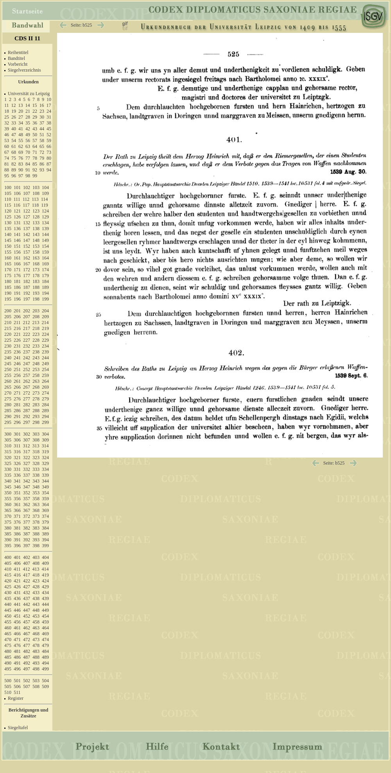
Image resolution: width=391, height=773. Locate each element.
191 (17, 293)
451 (17, 616)
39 (6, 129)
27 (20, 117)
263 (35, 381)
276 (17, 399)
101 (17, 187)
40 (13, 129)
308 (35, 440)
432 (26, 592)
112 (26, 199)
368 (35, 510)
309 (45, 440)
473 (35, 639)
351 (17, 493)
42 (27, 129)
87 (49, 164)
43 (34, 129)
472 (26, 639)
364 (45, 504)
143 (35, 234)
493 (35, 663)
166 (17, 264)
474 (45, 639)
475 (7, 645)
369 (45, 510)
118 (35, 205)
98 (27, 175)
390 (7, 539)
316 (17, 451)
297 (26, 422)
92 (34, 170)
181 (17, 281)
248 (35, 363)
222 (26, 334)
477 (26, 645)
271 (17, 393)
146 (17, 240)
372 (26, 516)
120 (7, 211)
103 (35, 187)
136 (17, 228)
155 (7, 252)
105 (7, 193)
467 (26, 633)
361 (17, 504)
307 (26, 440)
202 (26, 311)
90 (20, 170)
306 (17, 440)
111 (17, 199)
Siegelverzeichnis (24, 70)
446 (17, 610)
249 (45, 363)
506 (17, 686)
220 (7, 334)
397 (26, 545)
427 (26, 586)
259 (45, 375)
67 (6, 152)
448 (35, 610)
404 (45, 557)
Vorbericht (17, 64)
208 (35, 316)
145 (7, 240)
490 (7, 663)
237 (26, 352)
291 (17, 416)
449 (45, 610)
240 (7, 357)
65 (41, 146)
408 (35, 563)
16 (41, 105)
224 (45, 334)
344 (45, 481)
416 (17, 575)
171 (17, 269)
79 (41, 158)
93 (41, 170)
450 (7, 616)
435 (7, 598)
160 (7, 258)
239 (45, 352)
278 (35, 399)
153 (35, 246)
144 (45, 234)
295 (7, 422)
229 (45, 340)
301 (17, 434)
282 (26, 404)
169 (45, 264)
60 (6, 146)
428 (35, 586)
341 (17, 481)
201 (17, 311)
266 (17, 387)
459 (45, 622)
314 (45, 446)
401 (17, 557)
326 (17, 463)
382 (26, 528)
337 (26, 475)
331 (17, 469)
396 (17, 545)
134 (45, 222)
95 (6, 175)
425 (7, 586)
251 (17, 369)
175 (7, 275)
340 (7, 481)
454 (45, 616)
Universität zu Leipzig (29, 93)
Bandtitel (16, 58)
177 (26, 275)
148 (35, 240)
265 (7, 387)
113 (35, 199)
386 (17, 534)
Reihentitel (18, 52)
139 (45, 228)
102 (26, 187)
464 (45, 628)
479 (45, 645)
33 (13, 123)
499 (45, 669)
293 (35, 416)
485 (7, 657)
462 (26, 628)
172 (26, 269)
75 (13, 158)
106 (17, 193)
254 (45, 369)
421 (17, 581)
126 (17, 217)
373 (35, 516)
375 (7, 522)
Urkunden (28, 82)
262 (26, 381)
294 (45, 416)
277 (26, 399)
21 (27, 111)
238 (35, 352)
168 (35, 264)
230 (7, 346)
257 (26, 375)
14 (27, 105)
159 (45, 252)
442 (26, 604)
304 (45, 434)
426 (17, 586)
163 (35, 258)
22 (34, 111)
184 (45, 281)
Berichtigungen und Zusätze (28, 713)
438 (35, 598)
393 (35, 539)
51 (41, 134)
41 (20, 129)
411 (17, 569)
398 (35, 545)
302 (26, 434)
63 (27, 146)
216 (17, 328)
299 (45, 422)
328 (35, 463)
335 (7, 475)
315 (7, 451)
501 (17, 680)
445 (7, 610)
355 (7, 498)
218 (35, 328)
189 (45, 287)
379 (45, 522)
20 (20, 111)
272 (26, 393)
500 (7, 680)
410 (7, 569)
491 (17, 663)
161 (17, 258)
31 (49, 117)
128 (35, 217)
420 (7, 581)
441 (17, 604)
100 (7, 187)
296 (17, 422)
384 (45, 528)
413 (35, 569)
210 (7, 322)
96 (13, 175)
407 (26, 563)
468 (35, 633)
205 (7, 316)
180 (7, 281)
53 (6, 140)
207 (26, 316)
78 (34, 158)
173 (35, 269)
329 (45, 463)
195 (7, 299)
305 (7, 440)
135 (7, 228)
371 (17, 516)
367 (26, 510)
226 (17, 340)
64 (34, 146)
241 (17, 357)
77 (27, 158)
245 (7, 363)
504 (45, 680)
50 (34, 134)
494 (45, 663)
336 (17, 475)
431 (17, 592)
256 (17, 375)
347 (26, 487)
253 (35, 369)
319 (45, 451)
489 (45, 657)
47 (13, 134)
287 (26, 410)
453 (35, 616)
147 (26, 240)
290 (7, 416)
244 (45, 357)
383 (35, 528)
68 (13, 152)
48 (20, 134)
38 (49, 123)
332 (26, 469)
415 (7, 575)
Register (15, 698)
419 (45, 575)
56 (27, 140)
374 (45, 516)
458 (35, 622)
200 (7, 311)
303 (35, 434)
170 (7, 269)
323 (35, 457)
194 (45, 293)
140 (7, 234)
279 (45, 399)
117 (26, 205)
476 (17, 645)
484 (45, 651)
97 (20, 175)
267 (26, 387)
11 (6, 105)
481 (17, 651)
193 (35, 293)
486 (17, 657)
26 (13, 117)
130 (7, 222)
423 (35, 581)
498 (35, 669)
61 (13, 146)
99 (34, 175)
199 (45, 299)
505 (7, 686)
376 (17, 522)
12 (13, 105)
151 (17, 246)
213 (35, 322)
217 (26, 328)
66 (49, 146)
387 (26, 534)
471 (17, 639)
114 (44, 199)
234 (45, 346)
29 (34, 117)
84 (27, 164)
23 (41, 111)
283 (35, 404)
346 (17, 487)
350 (7, 493)
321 (17, 457)
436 (17, 598)
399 (45, 545)
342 (26, 481)
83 (20, 164)
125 (7, 217)
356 (17, 498)
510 (7, 692)
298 (35, 422)
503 (35, 680)
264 (45, 381)
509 (45, 686)
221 (17, 334)
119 (44, 205)
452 (26, 616)
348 (35, 487)
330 (7, 469)
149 (45, 240)
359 (45, 498)
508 (35, 686)
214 (45, 322)
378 (35, 522)
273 (35, 393)
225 (7, 340)
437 (26, 598)
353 (35, 493)
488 (35, 657)
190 (7, 293)
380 (7, 528)
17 (49, 105)
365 (7, 510)
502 (26, 680)
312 (26, 446)
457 (26, 622)
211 (17, 322)
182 (26, 281)
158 (35, 252)
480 (7, 651)
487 (26, 657)
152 (26, 246)
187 (26, 287)
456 (17, 622)
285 (7, 410)
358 (35, 498)
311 (17, 446)
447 (26, 610)
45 (49, 129)
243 (35, 357)
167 (26, 264)
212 (26, 322)
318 (35, 451)
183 (35, 281)
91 (27, 170)
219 (45, 328)
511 (17, 692)
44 (41, 129)
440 (7, 604)
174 (45, 269)
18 (6, 111)
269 (45, 387)
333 (35, 469)
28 (27, 117)
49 (27, 134)
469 (45, 633)
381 (17, 528)
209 (45, 316)
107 (26, 193)
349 (45, 487)
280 (7, 404)
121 (17, 211)
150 (7, 246)
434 (45, 592)
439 (45, 598)
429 (45, 586)
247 (26, 363)
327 (26, 463)
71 (34, 152)
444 (45, 604)
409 (45, 563)
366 (17, 510)
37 (41, 123)
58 (41, 140)
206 (17, 316)
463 (35, 628)
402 (26, 557)
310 (7, 446)
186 (17, 287)
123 (35, 211)
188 (35, 287)
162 (26, 258)
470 (7, 639)
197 (26, 299)
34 (20, 123)
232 (26, 346)
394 (45, 539)
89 (13, 170)
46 (6, 134)
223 (35, 334)
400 (7, 557)
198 (35, 299)
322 (26, 457)
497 (26, 669)
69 (20, 152)
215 (7, 328)
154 (45, 246)
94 (49, 170)
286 (17, 410)
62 (20, 146)
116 (17, 205)
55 (20, 140)
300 (7, 434)
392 (26, 539)
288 (35, 410)
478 (35, 645)
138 (35, 228)
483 (35, 651)
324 (45, 457)
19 (13, 111)
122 (26, 211)
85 (34, 164)
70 (27, 152)
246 (17, 363)
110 (7, 199)
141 (17, 234)
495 (7, 669)
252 (26, 369)
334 (45, 469)
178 (35, 275)
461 (17, 628)
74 (6, 158)
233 (35, 346)
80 (49, 158)
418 (35, 575)
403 (35, 557)
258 (35, 375)
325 (7, 463)
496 (17, 669)
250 (7, 369)
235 (7, 352)
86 (41, 164)
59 (49, 140)
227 (26, 340)
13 (20, 105)
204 (45, 311)
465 (7, 633)
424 (45, 581)
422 (26, 581)
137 (26, 228)
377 (26, 522)
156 (17, 252)
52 (49, 134)
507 (26, 686)
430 (7, 592)
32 (6, 123)
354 (45, 493)
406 (17, 563)
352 (26, 493)
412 (26, 569)
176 (17, 275)
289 (45, 410)
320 (7, 457)
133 (35, 222)
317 (26, 451)
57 (34, 140)
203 (35, 311)
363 (35, 504)
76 (20, 158)
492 (26, 663)
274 (45, 393)
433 (35, 592)
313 (35, 446)
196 (17, 299)
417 (26, 575)
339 (45, 475)
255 (7, 375)
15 (34, 105)
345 (7, 487)
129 (45, 217)
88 (6, 170)
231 (17, 346)
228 (35, 340)
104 (45, 187)
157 (26, 252)
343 (35, 481)
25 (6, 117)
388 (35, 534)
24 (49, 111)
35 (27, 123)
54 (13, 140)
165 (7, 264)
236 (17, 352)
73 (49, 152)
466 (17, 633)
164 (45, 258)
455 (7, 622)
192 (26, 293)
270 (7, 393)
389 (45, 534)
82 (13, 164)
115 (7, 205)
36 (34, 123)
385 (7, 534)
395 (7, 545)
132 (26, 222)
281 (17, 404)
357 (26, 498)
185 (7, 287)
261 (17, 381)
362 (26, 504)
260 (7, 381)
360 (7, 504)
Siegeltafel (18, 727)
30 (41, 117)
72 (41, 152)
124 (45, 211)
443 (35, 604)
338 (35, 475)
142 (26, 234)
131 (17, 222)
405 (7, 563)
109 (45, 193)
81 (6, 164)
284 (45, 404)
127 (26, 217)
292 (26, 416)
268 (35, 387)
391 (17, 539)
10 (49, 99)
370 (7, 516)
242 (26, 357)
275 (7, 399)
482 (26, 651)
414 (45, 569)
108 (35, 193)
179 (45, 275)
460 (7, 628)
